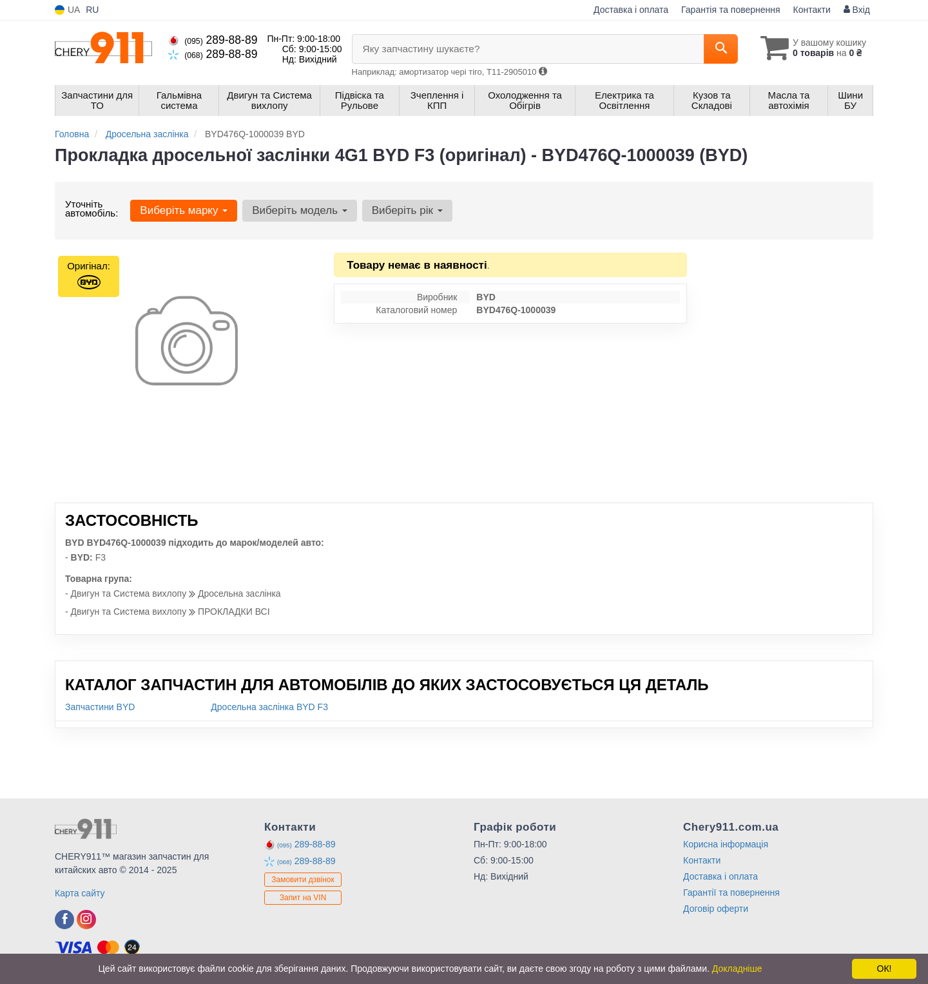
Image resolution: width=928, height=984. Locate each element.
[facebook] (64, 919)
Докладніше (737, 968)
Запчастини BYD (100, 707)
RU (92, 10)
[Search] (721, 49)
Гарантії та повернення (731, 892)
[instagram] (86, 919)
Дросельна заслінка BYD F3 (269, 707)
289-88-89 (212, 40)
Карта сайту (80, 893)
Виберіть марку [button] (183, 210)
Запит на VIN (303, 897)
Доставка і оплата (631, 10)
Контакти (812, 10)
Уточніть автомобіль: (91, 208)
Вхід (857, 10)
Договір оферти (715, 908)
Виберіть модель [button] (299, 210)
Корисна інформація (725, 844)
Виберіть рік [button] (407, 210)
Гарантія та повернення (730, 10)
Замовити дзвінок (302, 879)
